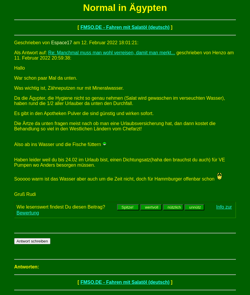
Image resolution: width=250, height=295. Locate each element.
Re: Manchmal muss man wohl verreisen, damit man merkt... (111, 52)
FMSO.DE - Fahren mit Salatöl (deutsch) (125, 27)
